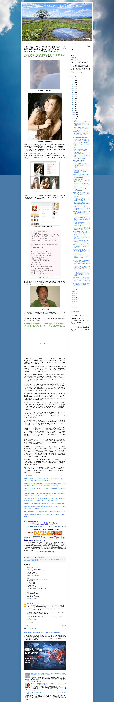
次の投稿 (26, 625)
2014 (73, 102)
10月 (74, 116)
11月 (74, 114)
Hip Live (75, 147)
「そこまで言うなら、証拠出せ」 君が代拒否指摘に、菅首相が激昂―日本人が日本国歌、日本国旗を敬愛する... (81, 273)
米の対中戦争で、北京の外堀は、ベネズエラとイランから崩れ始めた (42, 632)
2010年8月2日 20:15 (31, 598)
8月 (74, 120)
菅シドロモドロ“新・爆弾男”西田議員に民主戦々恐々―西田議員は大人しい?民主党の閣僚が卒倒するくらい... (81, 262)
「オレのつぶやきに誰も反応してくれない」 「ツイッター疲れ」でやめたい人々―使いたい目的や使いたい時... (81, 218)
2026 (73, 78)
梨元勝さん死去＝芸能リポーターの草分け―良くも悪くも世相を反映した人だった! (81, 180)
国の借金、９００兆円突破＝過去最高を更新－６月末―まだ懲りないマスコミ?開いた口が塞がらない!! (81, 242)
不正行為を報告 (75, 311)
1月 (74, 301)
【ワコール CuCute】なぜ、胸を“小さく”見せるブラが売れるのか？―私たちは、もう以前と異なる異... (81, 228)
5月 (74, 293)
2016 (73, 98)
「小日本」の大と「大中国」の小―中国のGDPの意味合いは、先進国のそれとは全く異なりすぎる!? (81, 208)
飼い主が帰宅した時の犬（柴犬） (80, 137)
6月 (74, 291)
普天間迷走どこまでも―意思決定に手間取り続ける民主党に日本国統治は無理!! (44, 503)
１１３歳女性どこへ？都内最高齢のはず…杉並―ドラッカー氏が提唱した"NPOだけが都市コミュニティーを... (81, 279)
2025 (73, 80)
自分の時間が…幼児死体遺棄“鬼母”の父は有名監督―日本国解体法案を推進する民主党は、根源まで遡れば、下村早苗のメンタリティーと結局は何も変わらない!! (48, 675)
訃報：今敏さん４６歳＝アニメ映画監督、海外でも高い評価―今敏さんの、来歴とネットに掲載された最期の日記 (81, 170)
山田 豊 (29, 603)
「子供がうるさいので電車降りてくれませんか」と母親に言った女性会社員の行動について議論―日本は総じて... (81, 123)
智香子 (28, 567)
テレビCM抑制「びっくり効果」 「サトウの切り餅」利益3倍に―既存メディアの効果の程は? (81, 233)
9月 (74, 118)
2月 (74, 299)
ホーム (45, 625)
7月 (74, 289)
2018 (73, 94)
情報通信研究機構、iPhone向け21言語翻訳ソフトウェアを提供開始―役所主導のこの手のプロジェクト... (81, 256)
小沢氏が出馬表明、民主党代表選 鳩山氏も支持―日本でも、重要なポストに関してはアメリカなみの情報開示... (81, 165)
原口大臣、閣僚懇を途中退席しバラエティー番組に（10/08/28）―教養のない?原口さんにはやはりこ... (81, 141)
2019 (73, 92)
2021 (73, 88)
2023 (73, 84)
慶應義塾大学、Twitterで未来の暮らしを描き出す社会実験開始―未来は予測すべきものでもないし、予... (81, 133)
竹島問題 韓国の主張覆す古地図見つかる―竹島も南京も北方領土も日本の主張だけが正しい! (81, 176)
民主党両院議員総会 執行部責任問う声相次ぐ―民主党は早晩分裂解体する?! (44, 511)
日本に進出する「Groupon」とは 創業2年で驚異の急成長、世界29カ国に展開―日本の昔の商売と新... (81, 204)
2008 (73, 306)
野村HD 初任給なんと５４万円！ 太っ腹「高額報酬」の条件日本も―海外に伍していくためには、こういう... (81, 213)
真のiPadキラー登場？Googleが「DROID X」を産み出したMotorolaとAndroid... (80, 189)
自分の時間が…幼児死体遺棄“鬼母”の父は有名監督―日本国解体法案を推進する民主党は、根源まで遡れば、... (81, 285)
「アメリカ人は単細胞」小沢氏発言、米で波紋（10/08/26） (80, 150)
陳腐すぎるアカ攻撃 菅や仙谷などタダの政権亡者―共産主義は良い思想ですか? (81, 246)
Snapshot (73, 323)
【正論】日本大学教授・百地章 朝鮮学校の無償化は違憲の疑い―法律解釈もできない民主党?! (81, 199)
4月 (74, 295)
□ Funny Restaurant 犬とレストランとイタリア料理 (51, 6)
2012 (73, 106)
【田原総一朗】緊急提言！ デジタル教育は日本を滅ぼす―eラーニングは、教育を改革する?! (81, 224)
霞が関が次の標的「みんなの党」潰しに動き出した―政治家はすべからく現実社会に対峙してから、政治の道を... (81, 251)
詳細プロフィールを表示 (76, 72)
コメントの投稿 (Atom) (31, 628)
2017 (73, 96)
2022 (73, 86)
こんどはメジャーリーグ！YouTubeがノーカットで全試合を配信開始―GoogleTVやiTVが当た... (81, 129)
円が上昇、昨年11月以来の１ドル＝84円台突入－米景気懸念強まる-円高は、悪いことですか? (81, 237)
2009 (73, 304)
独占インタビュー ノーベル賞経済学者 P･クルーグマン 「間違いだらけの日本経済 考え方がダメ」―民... (81, 194)
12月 (74, 112)
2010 (73, 110)
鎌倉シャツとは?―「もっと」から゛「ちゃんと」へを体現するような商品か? (81, 185)
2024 (73, 82)
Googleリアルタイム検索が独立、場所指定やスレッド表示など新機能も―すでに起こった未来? (81, 157)
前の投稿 (64, 625)
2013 (73, 104)
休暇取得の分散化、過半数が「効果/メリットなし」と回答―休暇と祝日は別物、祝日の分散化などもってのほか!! (81, 268)
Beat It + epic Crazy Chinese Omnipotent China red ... (79, 161)
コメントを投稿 (29, 622)
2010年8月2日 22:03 (31, 619)
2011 (73, 108)
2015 (73, 100)
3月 (74, 297)
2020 (73, 90)
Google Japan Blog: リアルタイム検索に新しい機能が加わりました (81, 153)
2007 (73, 307)
